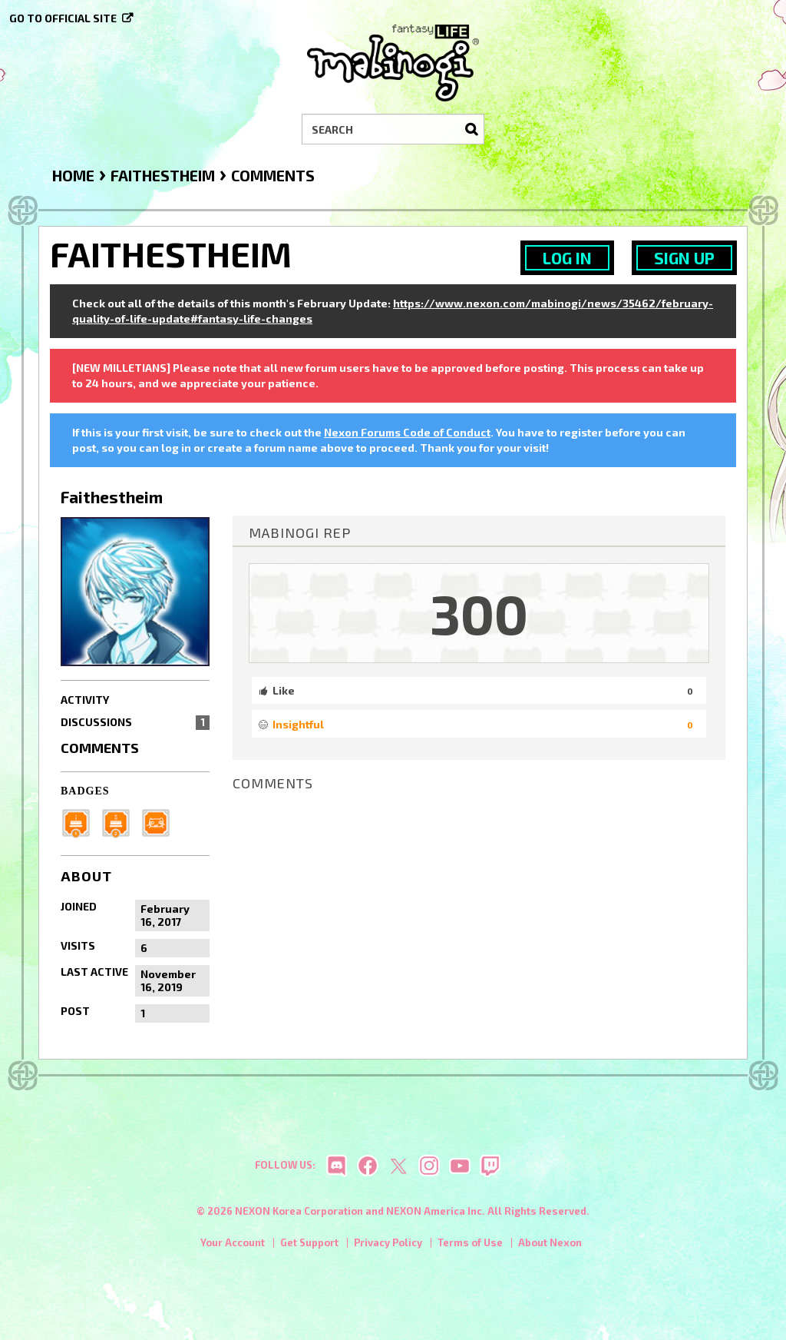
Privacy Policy (388, 1247)
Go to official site (63, 18)
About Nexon (550, 1247)
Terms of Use (470, 1247)
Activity (85, 699)
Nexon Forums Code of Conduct (407, 432)
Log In (567, 257)
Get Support (309, 1247)
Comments (100, 747)
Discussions (135, 722)
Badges (85, 791)
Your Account (232, 1247)
